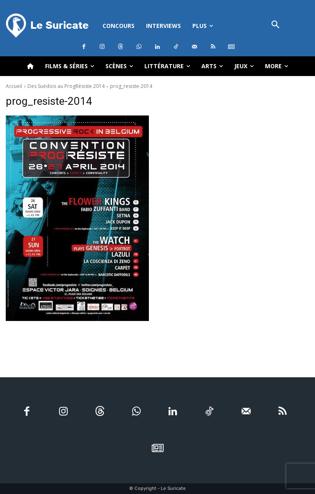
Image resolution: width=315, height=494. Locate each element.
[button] (275, 25)
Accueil (14, 86)
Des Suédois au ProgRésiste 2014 (66, 86)
